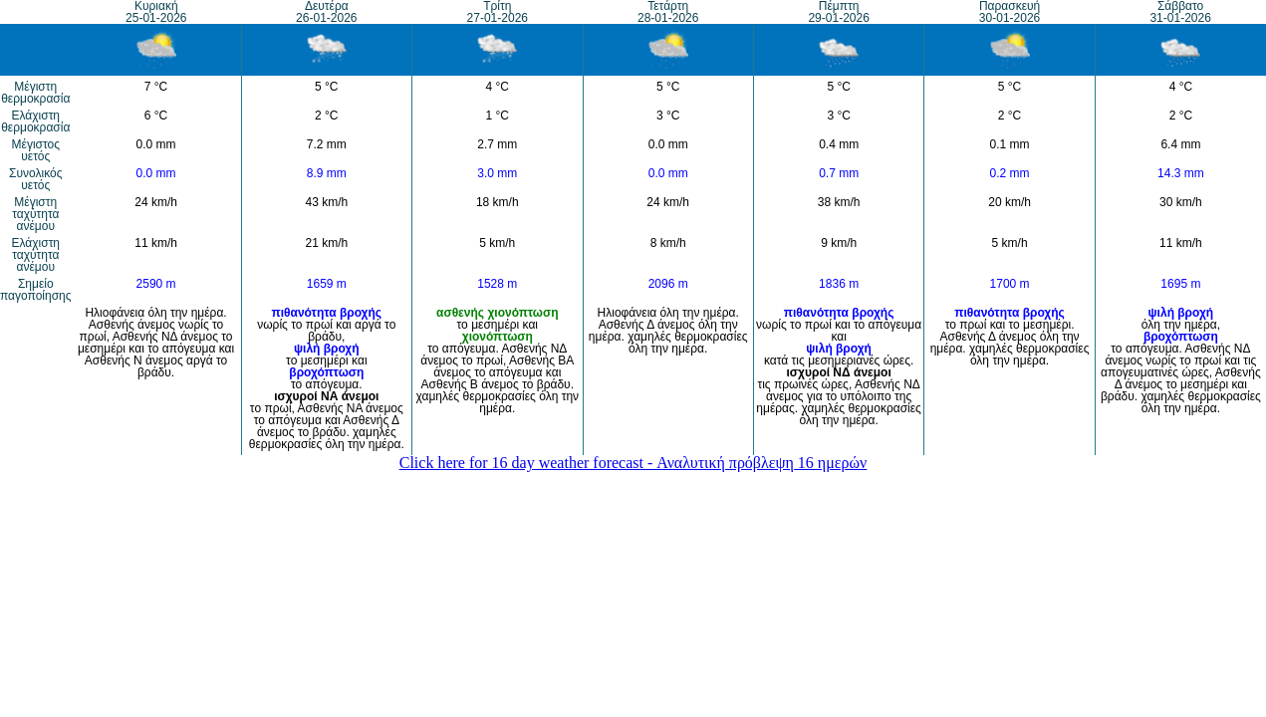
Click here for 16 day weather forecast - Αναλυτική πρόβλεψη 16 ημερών (633, 462)
